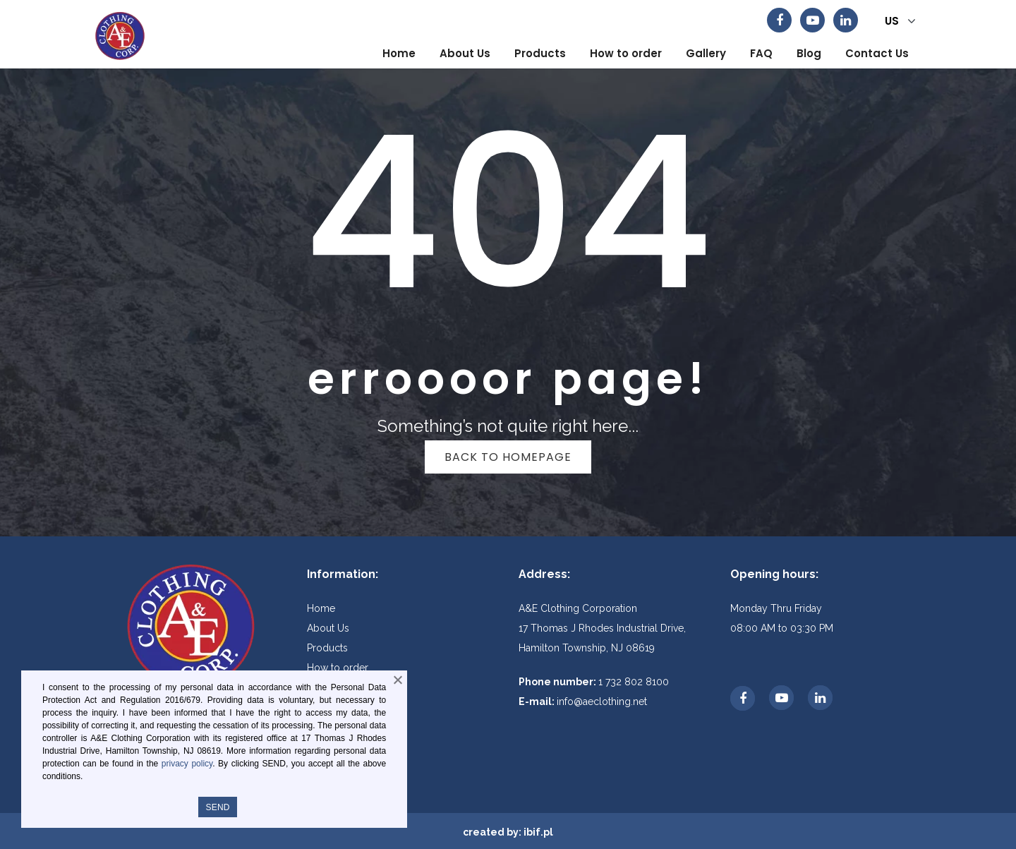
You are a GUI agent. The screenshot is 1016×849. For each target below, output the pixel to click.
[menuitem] (399, 53)
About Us (328, 628)
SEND (217, 807)
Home (321, 608)
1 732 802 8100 (633, 681)
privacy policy (187, 764)
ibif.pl (538, 832)
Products (327, 648)
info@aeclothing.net (602, 701)
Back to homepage (508, 457)
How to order (337, 667)
